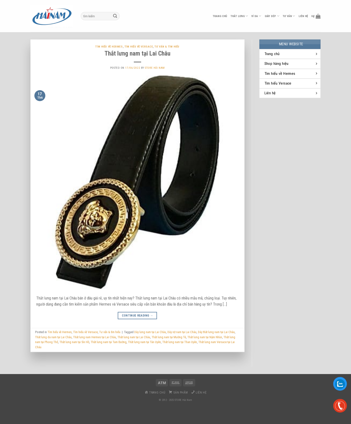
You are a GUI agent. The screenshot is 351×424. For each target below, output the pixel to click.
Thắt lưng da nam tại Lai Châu (53, 337)
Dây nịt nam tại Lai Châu (181, 332)
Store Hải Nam (155, 67)
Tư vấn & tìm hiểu (167, 46)
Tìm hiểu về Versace (139, 46)
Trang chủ (220, 16)
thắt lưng (239, 16)
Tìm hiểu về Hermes (109, 46)
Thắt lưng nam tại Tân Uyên (144, 342)
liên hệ (303, 16)
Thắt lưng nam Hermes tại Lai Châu (94, 337)
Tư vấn (289, 16)
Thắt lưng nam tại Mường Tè (169, 337)
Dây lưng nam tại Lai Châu (150, 332)
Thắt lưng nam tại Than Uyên (179, 342)
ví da (256, 16)
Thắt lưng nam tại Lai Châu (137, 53)
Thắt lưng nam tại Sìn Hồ (74, 342)
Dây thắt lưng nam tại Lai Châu (216, 332)
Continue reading (137, 315)
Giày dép (272, 16)
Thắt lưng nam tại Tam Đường (109, 342)
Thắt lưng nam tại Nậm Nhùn (204, 337)
